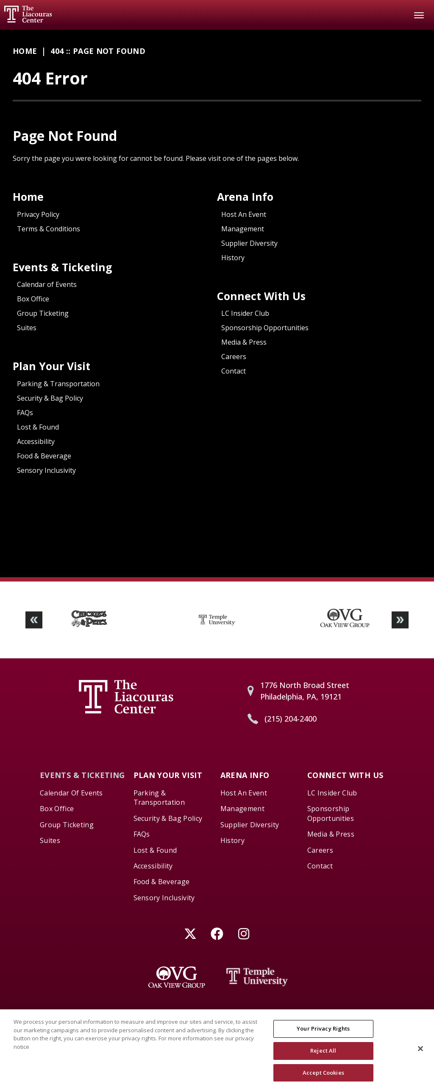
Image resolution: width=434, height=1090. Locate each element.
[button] (33, 620)
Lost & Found (38, 427)
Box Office (33, 298)
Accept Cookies (323, 1077)
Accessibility (36, 441)
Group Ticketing (43, 313)
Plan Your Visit (51, 366)
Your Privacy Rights (323, 1033)
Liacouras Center (28, 14)
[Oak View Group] (177, 977)
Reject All (323, 1055)
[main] (217, 303)
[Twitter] (190, 933)
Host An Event (243, 214)
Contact (233, 371)
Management (242, 228)
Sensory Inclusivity (46, 470)
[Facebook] (217, 933)
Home (25, 51)
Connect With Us (261, 296)
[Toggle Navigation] (419, 14)
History (233, 257)
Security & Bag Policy (50, 398)
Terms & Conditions (48, 228)
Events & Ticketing (62, 267)
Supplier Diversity (249, 243)
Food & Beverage (44, 456)
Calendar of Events (47, 284)
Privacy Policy (38, 214)
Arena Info (245, 196)
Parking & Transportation (58, 383)
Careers (233, 356)
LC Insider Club (245, 313)
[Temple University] (257, 977)
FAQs (25, 412)
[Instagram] (243, 933)
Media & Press (244, 342)
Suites (26, 327)
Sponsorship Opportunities (265, 327)
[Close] (420, 1053)
